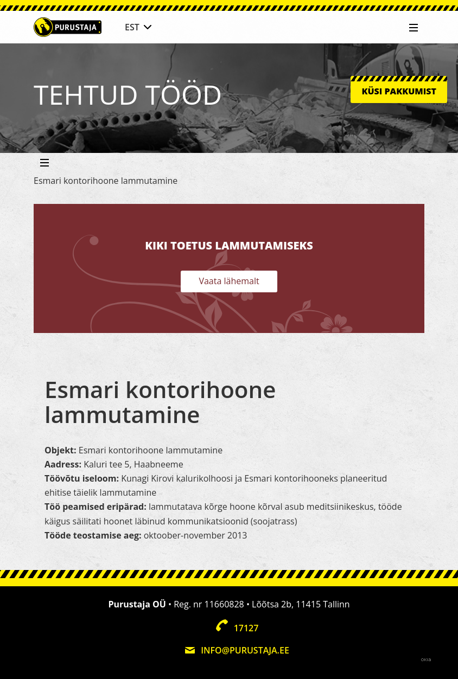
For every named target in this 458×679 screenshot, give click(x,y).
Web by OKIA (425, 660)
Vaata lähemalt (229, 281)
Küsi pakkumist (398, 91)
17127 (246, 628)
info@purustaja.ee (245, 650)
